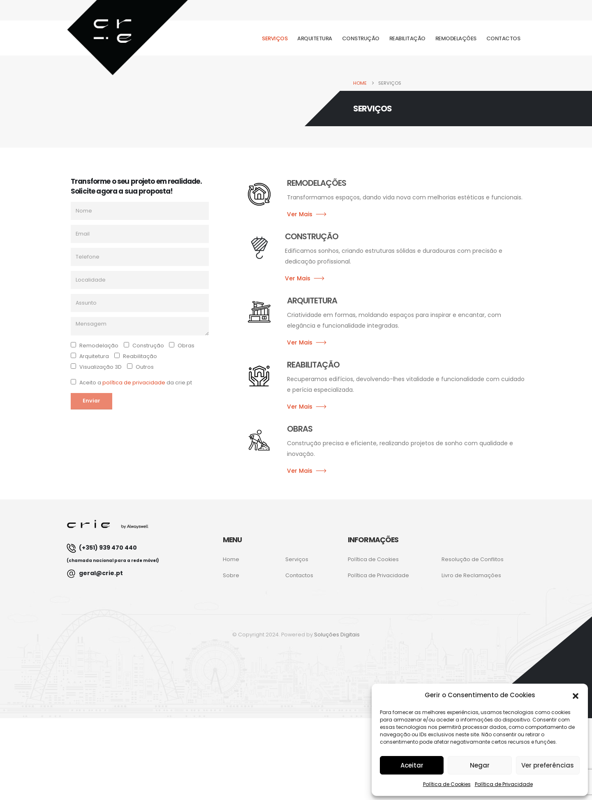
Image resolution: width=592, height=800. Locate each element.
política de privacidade (133, 382)
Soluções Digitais (337, 634)
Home (231, 559)
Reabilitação (407, 38)
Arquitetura (314, 38)
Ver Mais (299, 214)
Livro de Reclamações (471, 575)
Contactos (503, 38)
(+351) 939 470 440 (113, 553)
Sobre (231, 575)
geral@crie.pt (95, 573)
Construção (360, 38)
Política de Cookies (447, 784)
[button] (575, 695)
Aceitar (411, 765)
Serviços (274, 38)
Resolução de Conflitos (473, 559)
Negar (480, 765)
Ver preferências (547, 765)
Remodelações (455, 38)
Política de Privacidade (504, 784)
